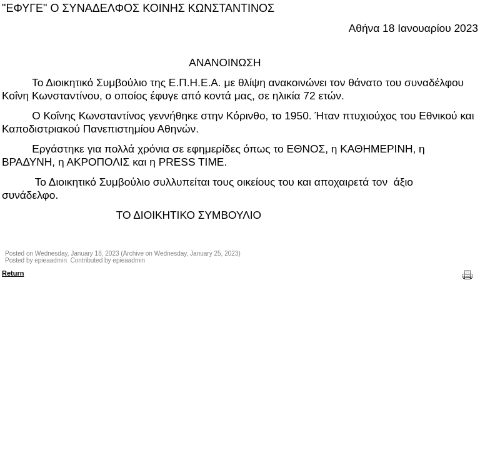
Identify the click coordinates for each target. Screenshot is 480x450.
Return (13, 273)
